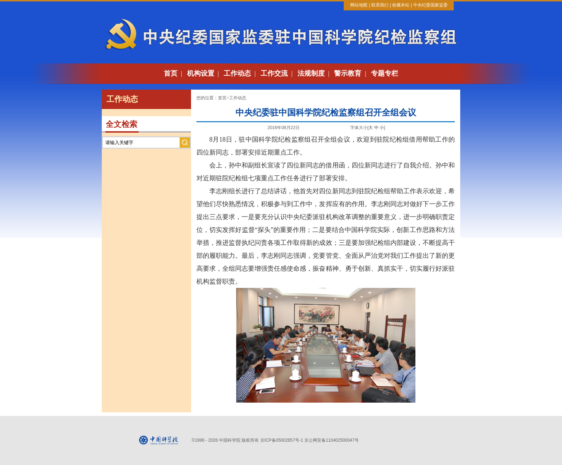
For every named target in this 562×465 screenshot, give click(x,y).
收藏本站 (400, 5)
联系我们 (380, 5)
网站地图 (358, 5)
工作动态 (237, 73)
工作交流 (274, 73)
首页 (170, 73)
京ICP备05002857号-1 (281, 440)
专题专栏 (384, 73)
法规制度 (311, 73)
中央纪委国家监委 (430, 5)
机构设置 (200, 73)
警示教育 (347, 73)
